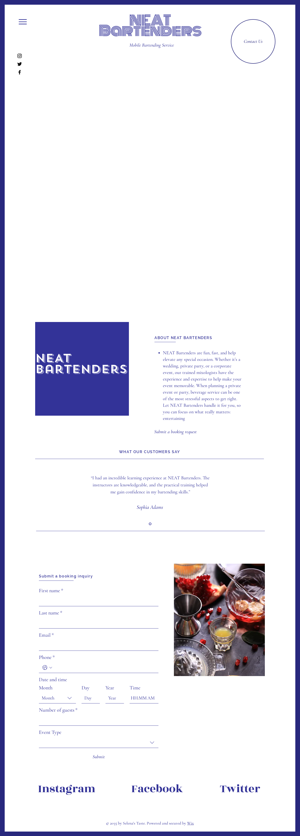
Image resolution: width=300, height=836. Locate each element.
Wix (190, 823)
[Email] (97, 645)
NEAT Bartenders (150, 26)
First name (51, 591)
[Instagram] (19, 56)
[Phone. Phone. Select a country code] (47, 667)
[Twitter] (19, 64)
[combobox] (57, 698)
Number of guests (58, 710)
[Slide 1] (150, 524)
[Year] (113, 698)
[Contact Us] (253, 41)
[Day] (89, 698)
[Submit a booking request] (175, 432)
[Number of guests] (97, 720)
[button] (23, 21)
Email (46, 635)
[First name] (97, 601)
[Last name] (97, 623)
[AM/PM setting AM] (151, 698)
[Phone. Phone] (104, 667)
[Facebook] (19, 72)
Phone (47, 657)
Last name (50, 613)
